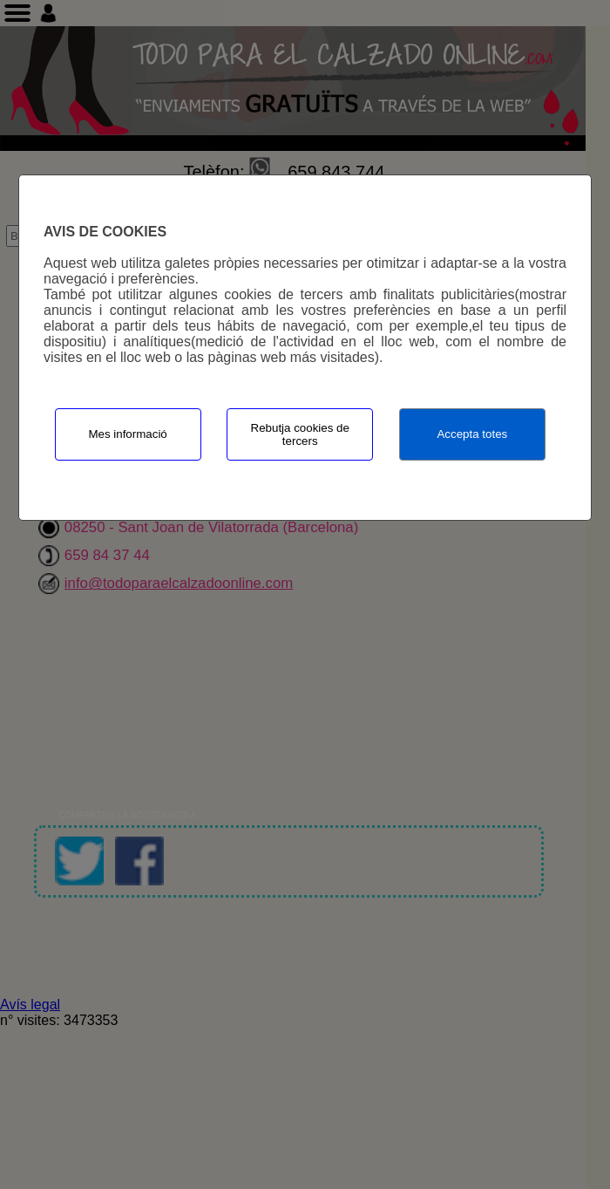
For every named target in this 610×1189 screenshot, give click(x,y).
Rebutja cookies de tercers (300, 434)
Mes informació (127, 434)
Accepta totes (472, 434)
